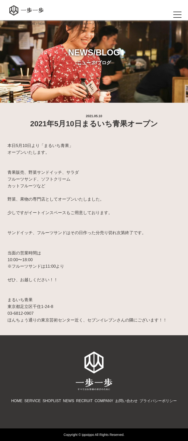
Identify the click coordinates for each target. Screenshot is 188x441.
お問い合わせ (126, 401)
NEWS (68, 401)
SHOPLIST (52, 401)
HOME (16, 401)
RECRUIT (84, 401)
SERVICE (32, 401)
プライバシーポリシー (158, 401)
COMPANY (104, 401)
